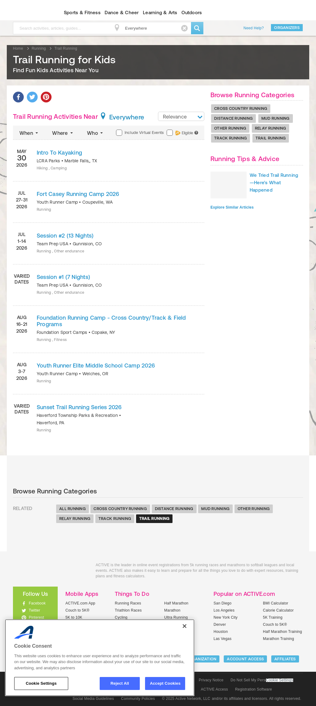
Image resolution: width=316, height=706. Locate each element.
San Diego (222, 603)
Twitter (34, 610)
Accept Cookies (165, 683)
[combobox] (181, 116)
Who (95, 133)
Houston (221, 631)
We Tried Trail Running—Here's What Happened (274, 182)
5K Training (272, 617)
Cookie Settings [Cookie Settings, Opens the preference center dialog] (41, 683)
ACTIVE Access (214, 689)
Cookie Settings (279, 680)
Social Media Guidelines (93, 698)
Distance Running (233, 118)
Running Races (128, 603)
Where (63, 133)
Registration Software (253, 689)
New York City (226, 617)
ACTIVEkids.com (30, 12)
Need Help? (253, 28)
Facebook (37, 603)
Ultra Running (176, 617)
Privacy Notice (211, 680)
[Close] (184, 626)
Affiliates (285, 659)
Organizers (287, 27)
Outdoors (191, 12)
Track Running (230, 138)
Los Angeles (224, 610)
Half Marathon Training (282, 631)
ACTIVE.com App (80, 603)
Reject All (119, 683)
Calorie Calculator (278, 610)
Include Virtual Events (140, 133)
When (29, 133)
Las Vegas (222, 639)
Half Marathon (176, 603)
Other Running (230, 128)
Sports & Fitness (82, 12)
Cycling (121, 617)
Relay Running (270, 128)
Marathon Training (278, 639)
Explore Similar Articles (232, 207)
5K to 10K (73, 617)
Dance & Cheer (122, 12)
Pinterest (36, 617)
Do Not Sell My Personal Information (262, 680)
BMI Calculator (275, 603)
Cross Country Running (240, 108)
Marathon (172, 610)
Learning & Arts (160, 12)
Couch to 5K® (77, 610)
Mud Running (275, 118)
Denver (220, 624)
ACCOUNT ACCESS (245, 659)
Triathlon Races (128, 610)
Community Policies (138, 698)
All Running (72, 508)
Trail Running (271, 138)
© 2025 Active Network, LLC (186, 698)
